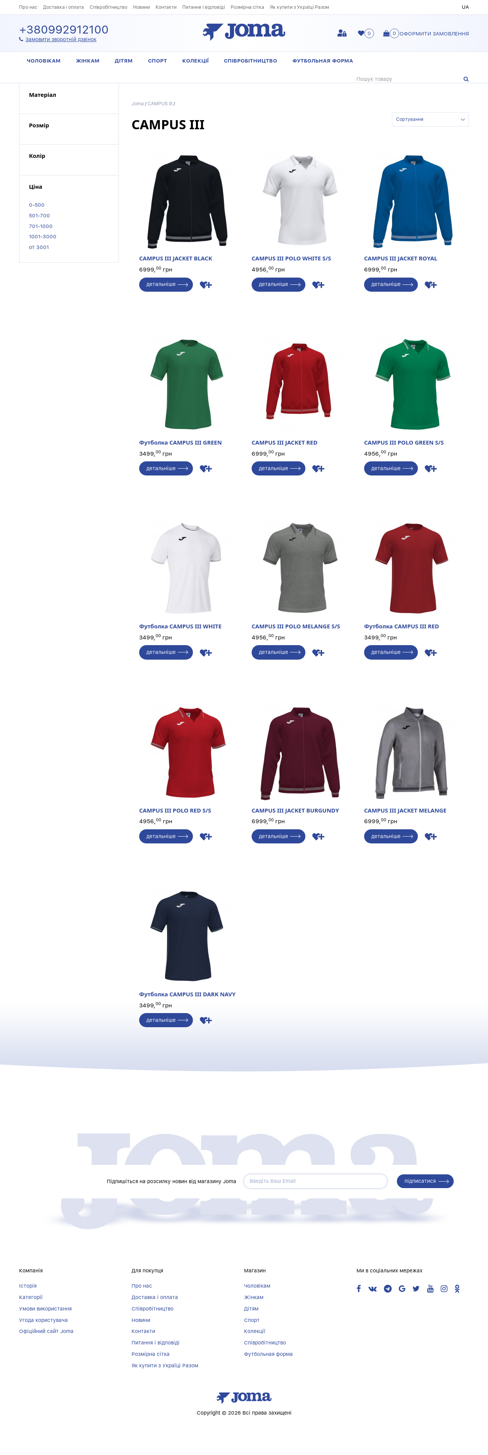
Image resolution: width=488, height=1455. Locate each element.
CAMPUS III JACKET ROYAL (412, 207)
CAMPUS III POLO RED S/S (187, 759)
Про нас (28, 7)
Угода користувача (43, 1320)
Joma (138, 103)
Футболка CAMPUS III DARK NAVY (187, 943)
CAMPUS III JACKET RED (300, 391)
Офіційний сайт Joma (46, 1332)
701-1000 (41, 226)
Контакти (166, 7)
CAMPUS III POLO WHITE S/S (300, 207)
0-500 (37, 205)
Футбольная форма (322, 61)
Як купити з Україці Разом (299, 7)
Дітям (124, 61)
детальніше (161, 284)
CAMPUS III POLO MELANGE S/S (300, 575)
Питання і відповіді (203, 7)
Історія (28, 1286)
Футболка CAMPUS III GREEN (187, 391)
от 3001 (39, 247)
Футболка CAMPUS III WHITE (187, 575)
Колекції (195, 61)
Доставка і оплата (63, 7)
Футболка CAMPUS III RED (412, 575)
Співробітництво (108, 7)
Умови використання (45, 1309)
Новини (141, 7)
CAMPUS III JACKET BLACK (187, 207)
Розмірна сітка (247, 7)
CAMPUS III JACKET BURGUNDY (300, 759)
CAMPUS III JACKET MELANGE (412, 759)
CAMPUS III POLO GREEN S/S (412, 391)
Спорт (157, 61)
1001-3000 (42, 236)
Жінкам (88, 61)
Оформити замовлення (434, 34)
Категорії (31, 1297)
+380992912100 (64, 30)
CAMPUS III (160, 103)
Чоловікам (44, 61)
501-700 (39, 215)
